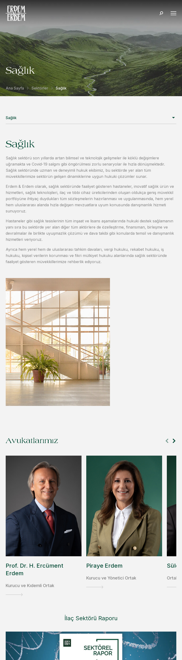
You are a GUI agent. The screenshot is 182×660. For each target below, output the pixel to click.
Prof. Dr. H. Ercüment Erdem (34, 569)
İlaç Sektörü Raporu (91, 618)
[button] (174, 441)
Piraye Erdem (104, 565)
